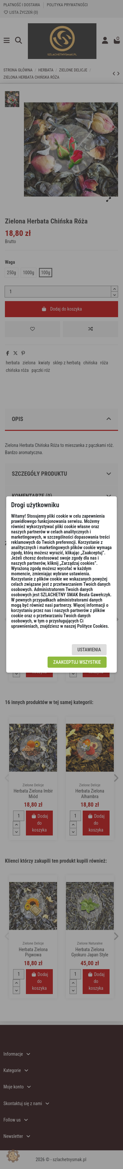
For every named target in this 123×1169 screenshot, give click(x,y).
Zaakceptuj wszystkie (77, 662)
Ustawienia (89, 649)
